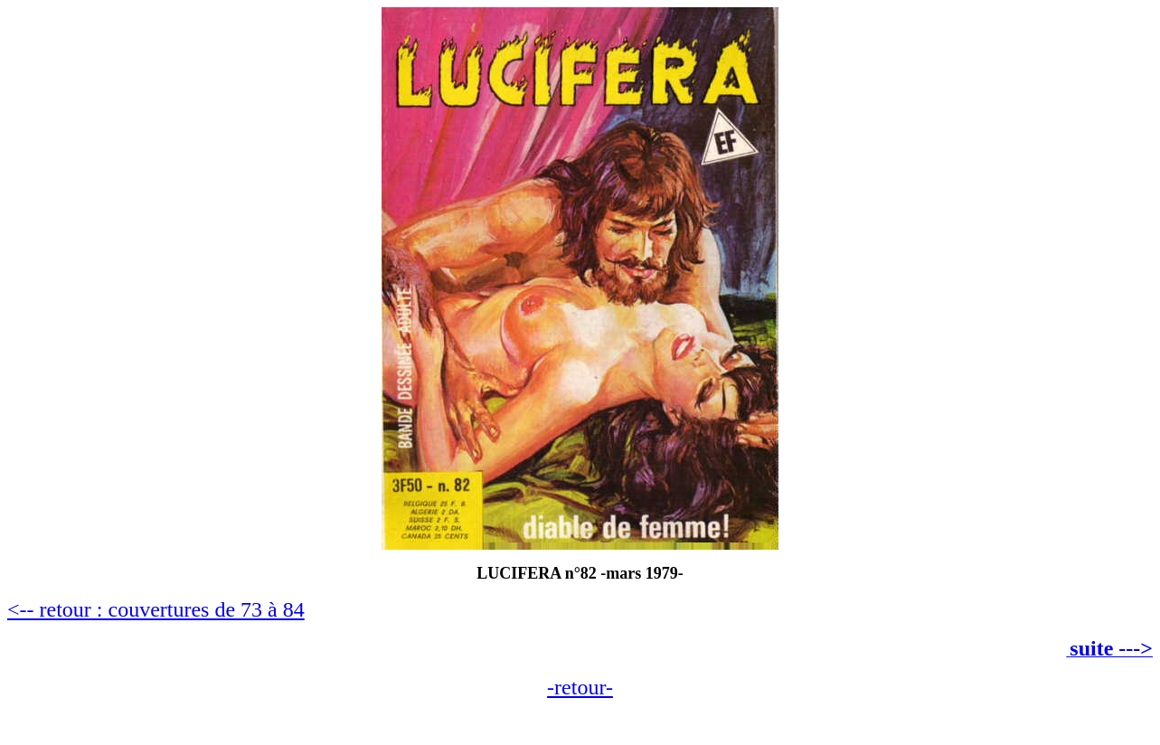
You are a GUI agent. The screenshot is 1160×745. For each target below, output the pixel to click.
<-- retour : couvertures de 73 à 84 (156, 609)
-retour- (580, 687)
